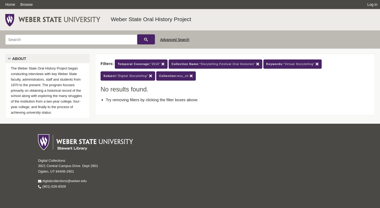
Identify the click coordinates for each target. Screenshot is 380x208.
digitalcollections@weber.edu (62, 181)
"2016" (141, 64)
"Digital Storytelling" (127, 76)
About (19, 58)
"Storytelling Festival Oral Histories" (215, 64)
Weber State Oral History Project (151, 19)
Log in (372, 4)
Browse (26, 4)
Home (10, 4)
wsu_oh (176, 76)
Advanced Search (174, 40)
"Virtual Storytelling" (292, 64)
